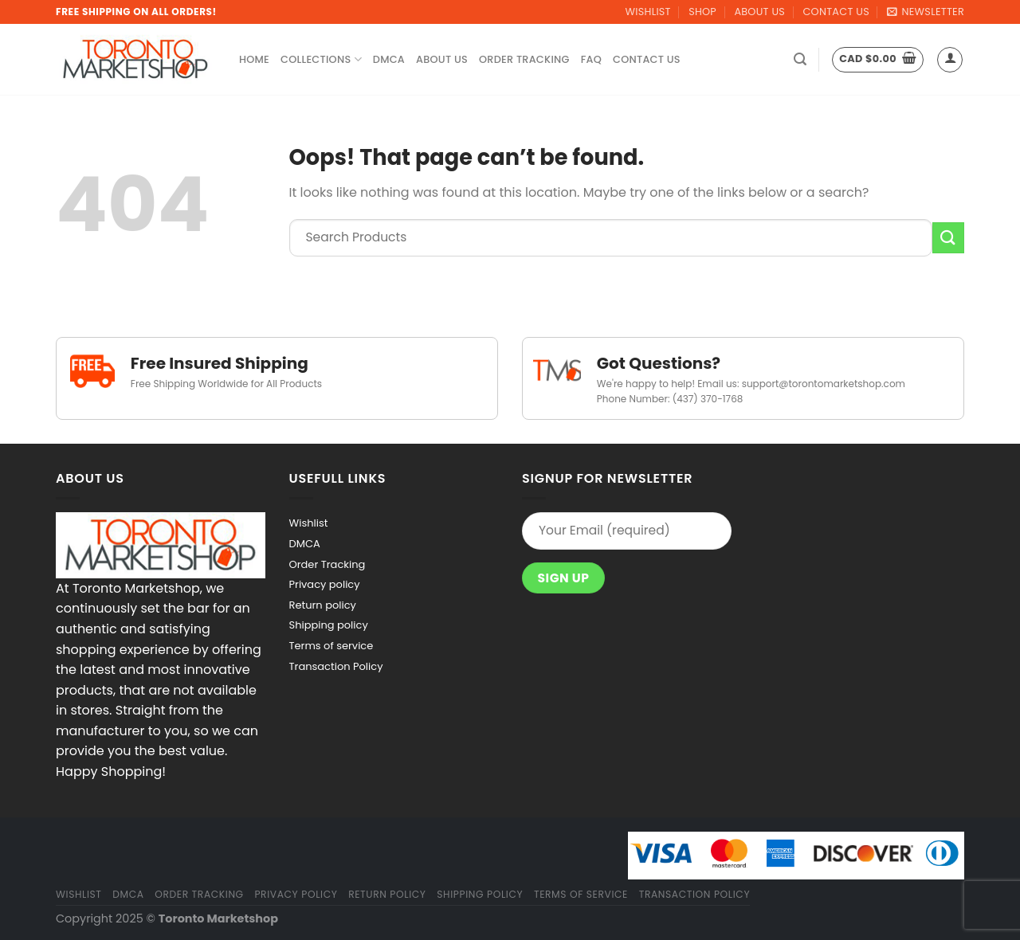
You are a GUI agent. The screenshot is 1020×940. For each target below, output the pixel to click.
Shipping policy (328, 625)
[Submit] (948, 237)
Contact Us (835, 11)
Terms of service (331, 645)
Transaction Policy (336, 666)
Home (254, 59)
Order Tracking (524, 59)
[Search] (800, 59)
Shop (702, 11)
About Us (759, 11)
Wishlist (648, 11)
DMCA (389, 59)
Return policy (322, 605)
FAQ (591, 59)
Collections (321, 59)
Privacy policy (324, 584)
